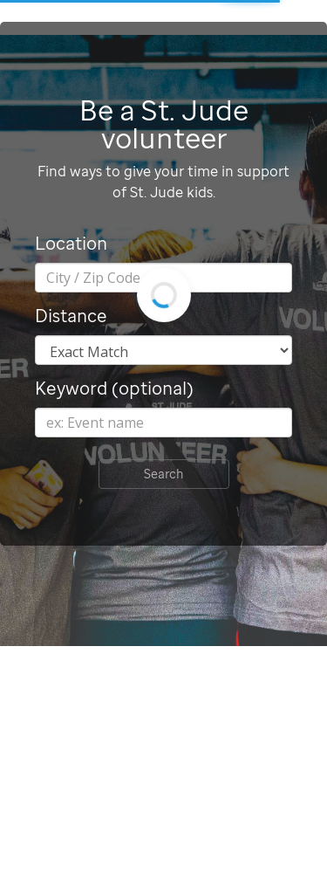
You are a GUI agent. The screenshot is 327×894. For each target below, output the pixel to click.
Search (164, 473)
